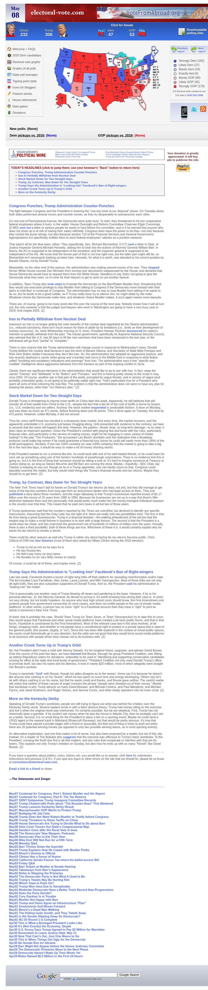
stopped (153, 267)
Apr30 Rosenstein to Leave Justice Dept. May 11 (43, 933)
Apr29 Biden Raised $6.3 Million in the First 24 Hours (46, 956)
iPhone (184, 113)
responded (98, 407)
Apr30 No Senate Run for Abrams (32, 942)
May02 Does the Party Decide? (30, 893)
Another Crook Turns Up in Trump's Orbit (45, 188)
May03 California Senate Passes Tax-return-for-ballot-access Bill (54, 860)
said (129, 583)
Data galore (17, 106)
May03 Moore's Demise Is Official (32, 853)
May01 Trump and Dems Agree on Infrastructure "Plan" (47, 903)
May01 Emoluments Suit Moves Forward (37, 906)
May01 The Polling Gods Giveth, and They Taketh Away (47, 913)
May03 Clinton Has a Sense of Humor (35, 856)
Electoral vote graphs (23, 62)
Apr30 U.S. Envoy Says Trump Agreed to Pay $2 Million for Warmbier (57, 929)
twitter (194, 109)
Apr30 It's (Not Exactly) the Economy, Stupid (40, 926)
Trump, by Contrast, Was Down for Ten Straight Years (53, 182)
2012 (195, 95)
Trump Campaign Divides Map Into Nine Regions (128, 154)
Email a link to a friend (25, 768)
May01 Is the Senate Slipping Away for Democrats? (44, 916)
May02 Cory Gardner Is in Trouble (32, 896)
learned (75, 653)
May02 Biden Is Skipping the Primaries (36, 873)
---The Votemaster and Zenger (30, 778)
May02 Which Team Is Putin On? (31, 883)
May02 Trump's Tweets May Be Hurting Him (39, 879)
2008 (200, 95)
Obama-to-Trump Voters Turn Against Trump (75, 152)
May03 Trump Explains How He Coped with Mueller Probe (49, 850)
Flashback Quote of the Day (67, 157)
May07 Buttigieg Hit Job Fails (29, 813)
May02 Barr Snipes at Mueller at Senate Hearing (42, 866)
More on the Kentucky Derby (37, 192)
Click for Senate (122, 25)
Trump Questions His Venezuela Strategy (124, 157)
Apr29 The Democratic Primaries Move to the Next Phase (48, 949)
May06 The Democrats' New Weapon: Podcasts (42, 833)
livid (39, 673)
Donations (16, 112)
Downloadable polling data (197, 31)
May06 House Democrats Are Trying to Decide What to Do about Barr (57, 823)
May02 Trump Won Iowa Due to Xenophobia (39, 886)
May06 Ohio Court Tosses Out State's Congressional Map (49, 826)
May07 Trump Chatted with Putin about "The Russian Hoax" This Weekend (61, 803)
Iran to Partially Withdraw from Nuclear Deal (47, 175)
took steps (55, 284)
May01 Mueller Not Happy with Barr (33, 899)
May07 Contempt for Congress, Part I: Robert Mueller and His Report (57, 793)
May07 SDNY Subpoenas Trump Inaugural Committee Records (52, 800)
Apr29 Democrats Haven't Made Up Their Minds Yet (44, 952)
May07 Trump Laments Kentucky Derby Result (41, 806)
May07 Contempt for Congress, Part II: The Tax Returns (47, 797)
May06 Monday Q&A (23, 843)
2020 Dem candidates (24, 55)
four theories (44, 540)
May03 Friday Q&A (22, 863)
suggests (69, 737)
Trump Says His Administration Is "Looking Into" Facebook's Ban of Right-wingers (72, 185)
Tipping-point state (22, 81)
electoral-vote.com (58, 14)
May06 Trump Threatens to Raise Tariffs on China (43, 820)
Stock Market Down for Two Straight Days (45, 178)
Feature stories (19, 93)
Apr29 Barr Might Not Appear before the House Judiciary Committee (56, 946)
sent (131, 244)
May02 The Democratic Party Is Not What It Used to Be (47, 876)
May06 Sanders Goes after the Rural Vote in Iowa (43, 830)
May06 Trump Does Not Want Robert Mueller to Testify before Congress (59, 816)
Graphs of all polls (21, 68)
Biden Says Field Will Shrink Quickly (71, 154)
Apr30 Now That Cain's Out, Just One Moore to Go (44, 936)
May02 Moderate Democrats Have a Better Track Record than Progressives (61, 889)
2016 (189, 95)
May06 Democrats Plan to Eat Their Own (37, 836)
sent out (25, 227)
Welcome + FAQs (21, 49)
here (129, 755)
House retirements (22, 100)
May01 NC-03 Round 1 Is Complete (33, 919)
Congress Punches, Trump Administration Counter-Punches (57, 172)
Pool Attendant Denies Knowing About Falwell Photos (129, 152)
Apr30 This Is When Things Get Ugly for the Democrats (47, 939)
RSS (203, 109)
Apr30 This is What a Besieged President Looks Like (45, 923)
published (16, 494)
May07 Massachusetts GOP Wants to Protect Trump (45, 810)
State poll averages (22, 75)
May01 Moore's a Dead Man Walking (34, 909)
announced (134, 330)
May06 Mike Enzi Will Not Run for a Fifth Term (41, 840)
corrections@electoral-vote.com (34, 762)
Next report (201, 50)
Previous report (182, 50)
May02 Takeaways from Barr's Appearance (38, 870)
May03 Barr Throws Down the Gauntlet (36, 846)
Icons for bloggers (21, 87)
